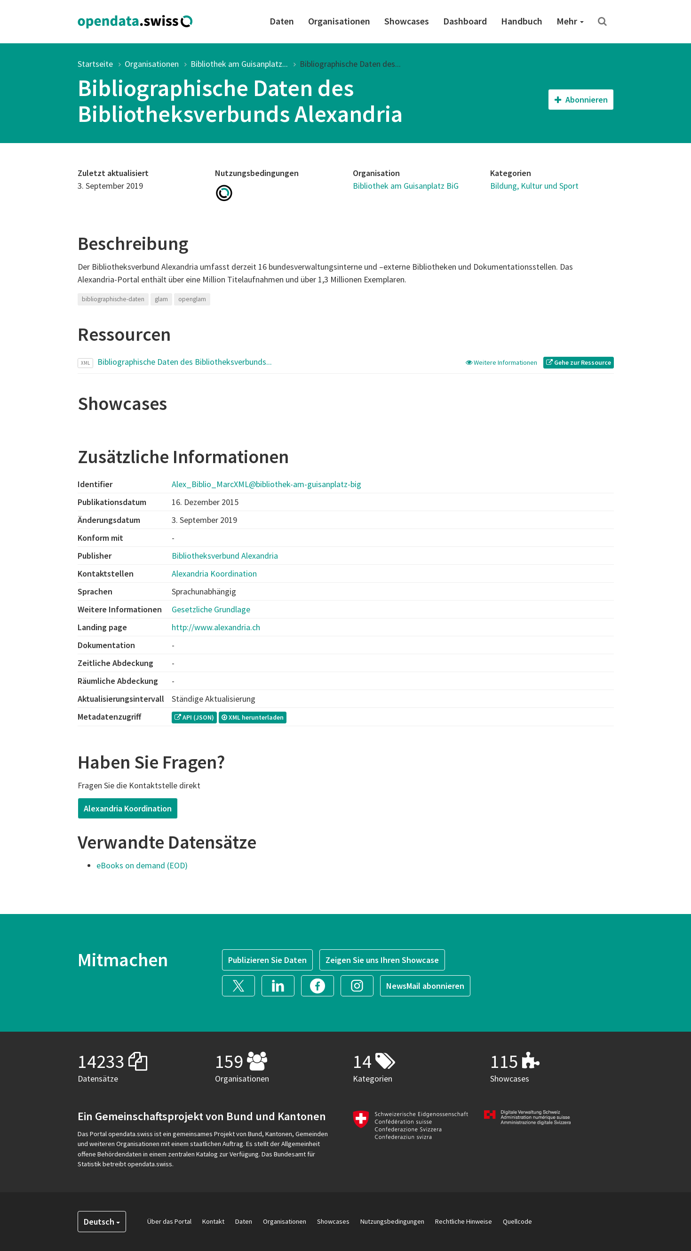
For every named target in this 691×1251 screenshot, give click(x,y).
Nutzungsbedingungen (392, 1221)
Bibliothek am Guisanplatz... (239, 63)
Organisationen (339, 21)
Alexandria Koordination (214, 573)
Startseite (95, 63)
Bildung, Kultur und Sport (534, 185)
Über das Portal (169, 1221)
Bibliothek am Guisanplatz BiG (406, 185)
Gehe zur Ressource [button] (578, 362)
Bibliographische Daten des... (350, 63)
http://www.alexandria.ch (216, 627)
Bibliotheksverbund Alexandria (225, 555)
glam (161, 299)
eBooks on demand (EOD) (142, 865)
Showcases (406, 21)
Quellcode (517, 1221)
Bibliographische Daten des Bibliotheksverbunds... (184, 361)
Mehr (570, 21)
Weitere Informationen (502, 362)
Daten (282, 21)
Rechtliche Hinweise (463, 1221)
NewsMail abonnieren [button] (425, 985)
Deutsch (102, 1221)
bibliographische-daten (113, 299)
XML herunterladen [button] (253, 717)
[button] (242, 984)
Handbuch (521, 21)
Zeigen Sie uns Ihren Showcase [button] (382, 959)
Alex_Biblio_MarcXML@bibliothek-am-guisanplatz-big (266, 484)
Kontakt (213, 1221)
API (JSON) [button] (194, 717)
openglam (192, 299)
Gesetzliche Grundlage (211, 609)
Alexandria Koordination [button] (128, 808)
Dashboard (465, 21)
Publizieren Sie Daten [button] (267, 959)
